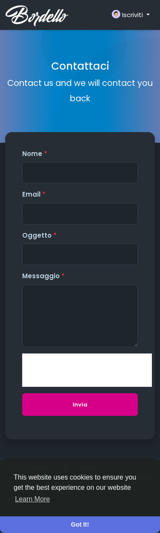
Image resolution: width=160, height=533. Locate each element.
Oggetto (39, 235)
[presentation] (87, 370)
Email (34, 194)
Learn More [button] (32, 499)
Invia (80, 404)
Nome (34, 153)
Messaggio (43, 275)
